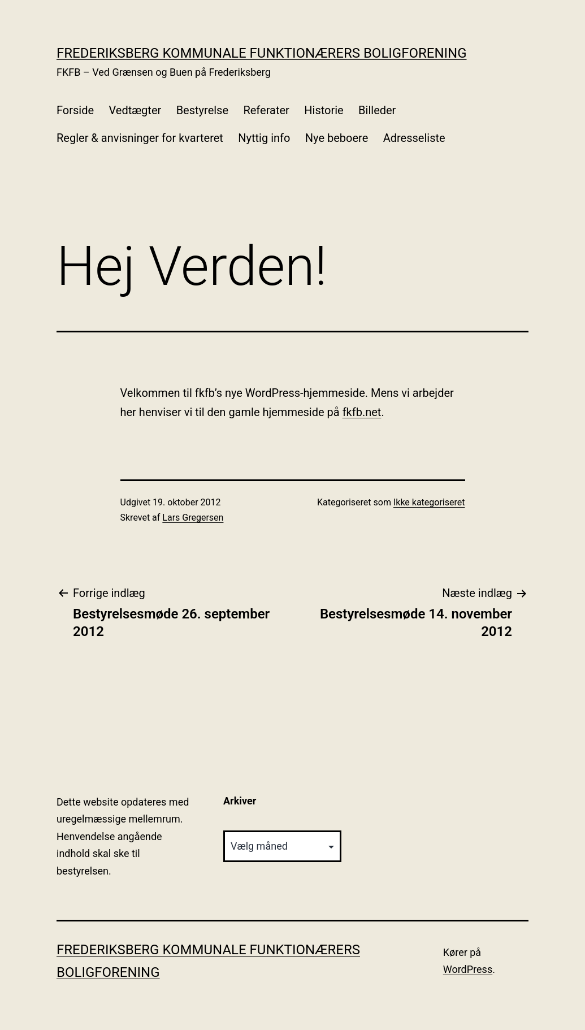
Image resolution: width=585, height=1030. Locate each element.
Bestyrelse (202, 110)
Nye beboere (336, 138)
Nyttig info (264, 138)
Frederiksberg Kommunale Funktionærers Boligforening (262, 53)
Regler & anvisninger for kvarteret (140, 138)
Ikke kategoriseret (429, 502)
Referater (266, 110)
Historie (323, 110)
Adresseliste (414, 138)
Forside (75, 110)
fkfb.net (362, 412)
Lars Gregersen (192, 517)
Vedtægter (135, 110)
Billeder (377, 110)
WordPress (467, 969)
